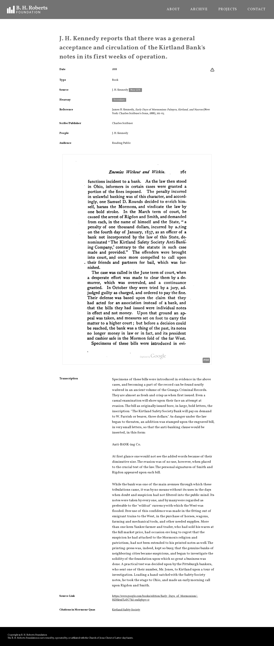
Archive (199, 9)
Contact (257, 9)
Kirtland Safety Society (126, 610)
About (173, 9)
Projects (227, 9)
